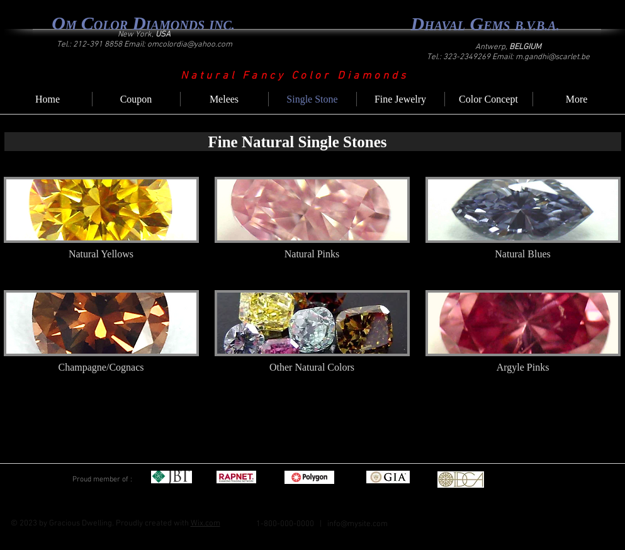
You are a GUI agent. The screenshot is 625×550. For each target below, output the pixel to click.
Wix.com (205, 524)
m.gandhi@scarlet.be (552, 57)
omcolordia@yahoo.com (189, 45)
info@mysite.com (357, 524)
